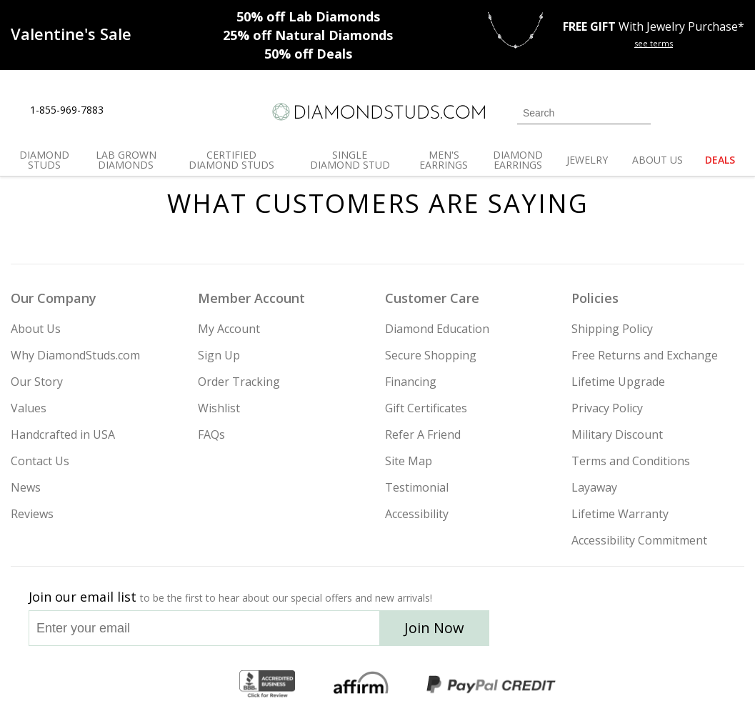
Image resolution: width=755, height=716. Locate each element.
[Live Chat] (127, 111)
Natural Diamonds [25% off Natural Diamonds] (308, 35)
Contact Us (40, 461)
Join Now (434, 627)
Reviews (32, 514)
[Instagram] (544, 632)
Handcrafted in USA (63, 434)
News (26, 487)
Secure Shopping (430, 355)
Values (28, 408)
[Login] (670, 111)
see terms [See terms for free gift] (653, 43)
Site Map (408, 461)
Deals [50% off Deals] (308, 53)
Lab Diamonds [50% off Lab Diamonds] (308, 16)
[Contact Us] (160, 110)
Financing (410, 381)
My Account (229, 329)
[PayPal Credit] (490, 684)
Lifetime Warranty (620, 514)
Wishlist (219, 408)
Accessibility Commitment (639, 540)
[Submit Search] (640, 112)
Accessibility (417, 514)
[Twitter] (582, 632)
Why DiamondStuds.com (75, 355)
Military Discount (617, 434)
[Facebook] (616, 632)
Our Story (37, 381)
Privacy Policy (607, 408)
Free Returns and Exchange (644, 355)
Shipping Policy (612, 329)
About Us (36, 329)
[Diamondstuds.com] (378, 111)
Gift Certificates (426, 408)
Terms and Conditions (630, 461)
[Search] (584, 112)
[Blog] (685, 632)
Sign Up (219, 355)
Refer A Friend (423, 434)
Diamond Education (437, 329)
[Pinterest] (648, 632)
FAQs (211, 434)
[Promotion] (71, 33)
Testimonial (417, 487)
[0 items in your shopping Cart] (734, 111)
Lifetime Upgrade (618, 381)
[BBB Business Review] (267, 684)
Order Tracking (239, 381)
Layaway (594, 487)
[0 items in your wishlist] (701, 111)
